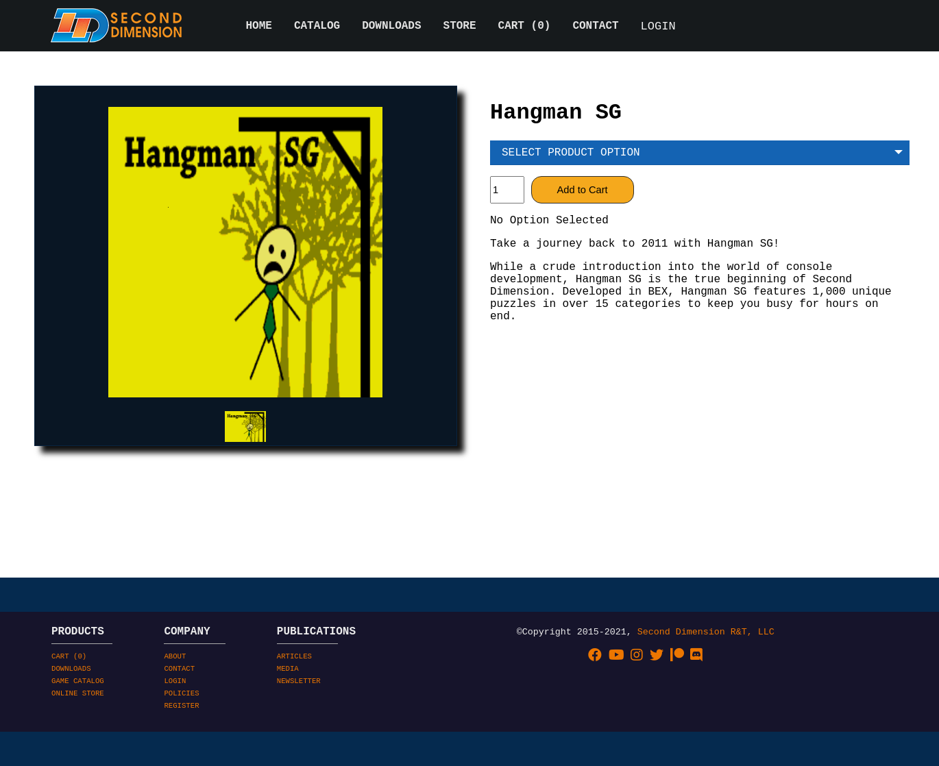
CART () (524, 27)
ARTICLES (294, 695)
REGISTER (181, 756)
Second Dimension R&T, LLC (706, 668)
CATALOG (317, 27)
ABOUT (175, 695)
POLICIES (181, 740)
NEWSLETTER (299, 725)
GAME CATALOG (77, 725)
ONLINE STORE (77, 740)
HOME (259, 27)
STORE (459, 27)
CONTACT (595, 27)
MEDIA (288, 710)
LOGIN (658, 28)
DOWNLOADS (391, 27)
